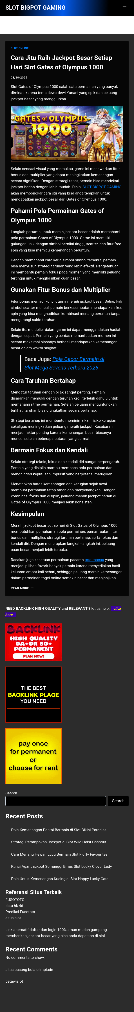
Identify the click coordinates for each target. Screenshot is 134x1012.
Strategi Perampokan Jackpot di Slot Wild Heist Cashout (59, 842)
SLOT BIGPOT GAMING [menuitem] (102, 187)
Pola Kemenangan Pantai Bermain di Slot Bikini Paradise (59, 830)
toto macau (94, 559)
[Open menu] (124, 7)
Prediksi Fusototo (20, 911)
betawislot (14, 981)
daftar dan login (43, 929)
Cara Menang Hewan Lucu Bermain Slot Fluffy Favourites (59, 854)
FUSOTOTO (15, 899)
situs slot (13, 918)
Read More (22, 588)
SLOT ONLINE (20, 48)
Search (11, 793)
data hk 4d (14, 905)
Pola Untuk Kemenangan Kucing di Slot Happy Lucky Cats (60, 878)
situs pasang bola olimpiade (29, 969)
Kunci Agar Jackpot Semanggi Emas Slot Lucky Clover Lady (61, 866)
